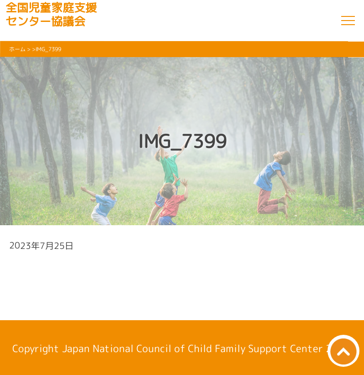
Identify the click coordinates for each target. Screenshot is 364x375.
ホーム (17, 49)
